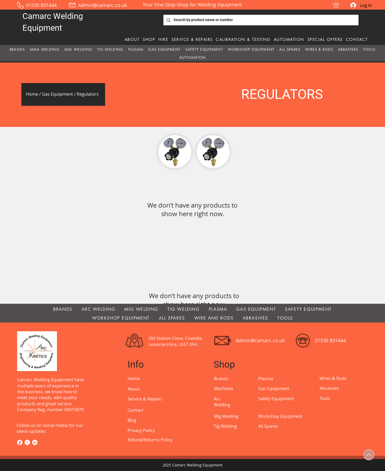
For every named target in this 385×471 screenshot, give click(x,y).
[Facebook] (19, 442)
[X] (27, 442)
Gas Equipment (57, 94)
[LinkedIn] (34, 442)
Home (32, 94)
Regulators (88, 94)
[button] (339, 4)
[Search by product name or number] (260, 20)
